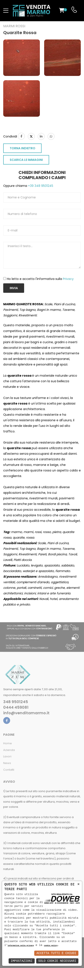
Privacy (68, 279)
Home (7, 743)
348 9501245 (15, 702)
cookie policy (51, 945)
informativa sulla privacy (21, 945)
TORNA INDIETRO (22, 148)
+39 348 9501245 (40, 186)
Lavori (7, 756)
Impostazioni (22, 961)
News (7, 763)
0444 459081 (15, 707)
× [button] (78, 884)
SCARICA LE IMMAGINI (26, 160)
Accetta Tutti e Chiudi (56, 953)
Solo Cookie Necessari (57, 961)
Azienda (9, 750)
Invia (14, 288)
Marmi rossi (14, 26)
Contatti (8, 770)
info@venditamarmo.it (26, 713)
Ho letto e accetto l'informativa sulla (40, 279)
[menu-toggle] (5, 10)
